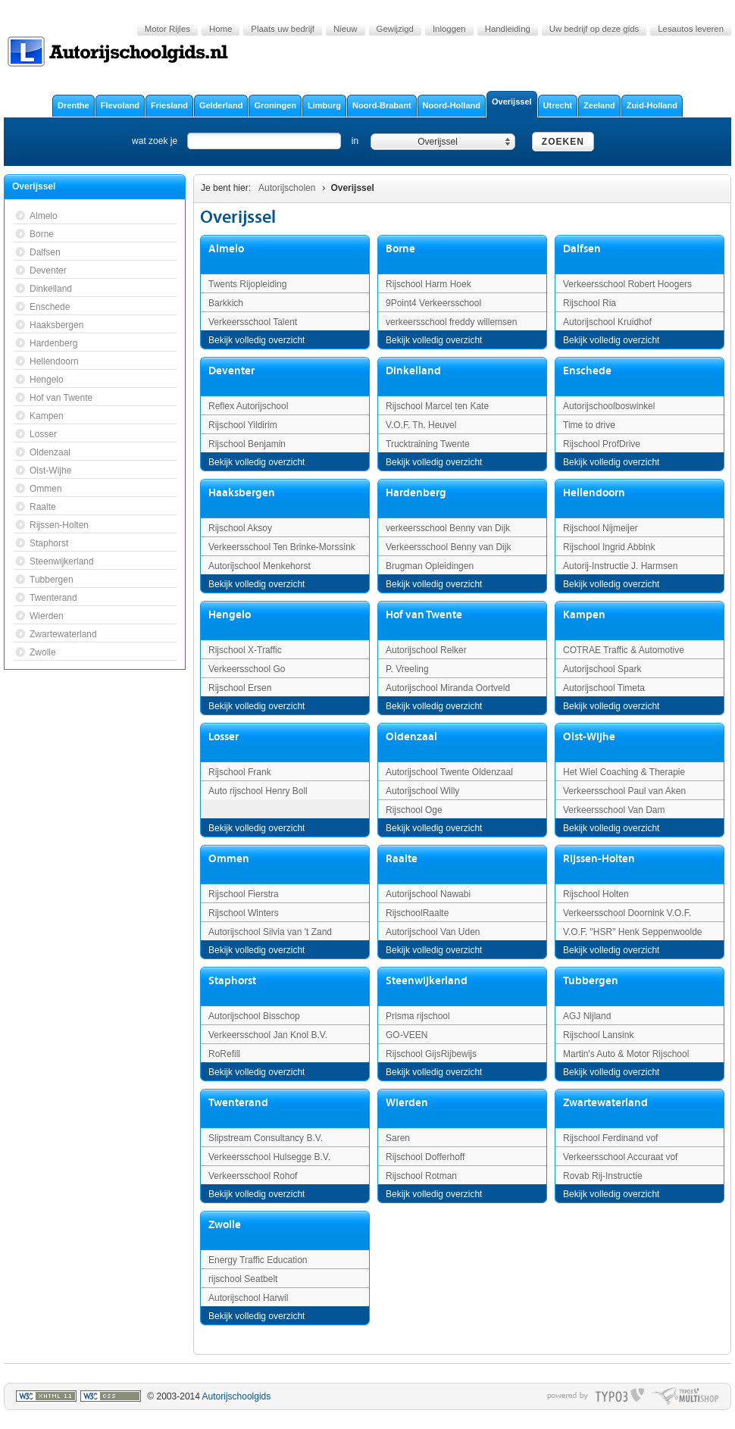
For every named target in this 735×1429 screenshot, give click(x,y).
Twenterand (238, 1102)
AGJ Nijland (587, 1016)
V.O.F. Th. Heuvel (421, 425)
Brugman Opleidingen (430, 566)
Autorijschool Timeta (604, 688)
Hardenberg (416, 492)
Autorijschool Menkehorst (259, 566)
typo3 (620, 1396)
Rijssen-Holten (599, 858)
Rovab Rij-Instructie (603, 1176)
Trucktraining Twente (428, 444)
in (355, 141)
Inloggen (449, 28)
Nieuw (345, 28)
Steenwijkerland (427, 980)
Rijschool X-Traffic (245, 650)
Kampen (584, 614)
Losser (223, 736)
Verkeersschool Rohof (252, 1176)
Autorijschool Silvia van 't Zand (270, 932)
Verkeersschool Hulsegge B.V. (269, 1157)
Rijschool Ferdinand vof (610, 1138)
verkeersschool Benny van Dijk (448, 528)
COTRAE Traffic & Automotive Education (623, 656)
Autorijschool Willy (422, 791)
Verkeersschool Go (246, 669)
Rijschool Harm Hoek (428, 284)
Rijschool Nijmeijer (600, 528)
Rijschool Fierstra (243, 894)
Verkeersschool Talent (252, 322)
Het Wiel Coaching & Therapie (624, 772)
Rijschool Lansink (598, 1035)
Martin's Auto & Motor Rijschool (626, 1054)
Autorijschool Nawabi (428, 894)
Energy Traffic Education (258, 1260)
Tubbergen (590, 980)
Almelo (226, 248)
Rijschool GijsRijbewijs (431, 1054)
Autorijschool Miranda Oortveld (448, 688)
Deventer (231, 370)
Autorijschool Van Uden (433, 932)
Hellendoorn (594, 492)
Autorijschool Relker (426, 650)
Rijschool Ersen (239, 688)
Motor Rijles (167, 28)
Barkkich (225, 303)
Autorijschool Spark (602, 669)
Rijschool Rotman (421, 1176)
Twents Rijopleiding (247, 284)
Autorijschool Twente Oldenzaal (449, 772)
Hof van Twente (424, 614)
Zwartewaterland (605, 1102)
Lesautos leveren (691, 28)
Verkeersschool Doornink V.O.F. (627, 913)
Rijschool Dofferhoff (425, 1157)
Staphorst (232, 980)
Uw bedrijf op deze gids (594, 28)
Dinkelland (413, 370)
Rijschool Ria (589, 303)
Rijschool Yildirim (242, 425)
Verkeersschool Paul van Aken (624, 791)
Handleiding (507, 28)
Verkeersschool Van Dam (614, 810)
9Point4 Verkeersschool (433, 303)
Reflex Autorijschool (248, 406)
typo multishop (685, 1396)
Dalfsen (582, 248)
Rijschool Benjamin (247, 444)
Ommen (228, 858)
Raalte (402, 858)
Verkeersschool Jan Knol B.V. (267, 1035)
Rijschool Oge (414, 810)
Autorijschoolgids (236, 1396)
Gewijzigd (395, 28)
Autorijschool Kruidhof (607, 322)
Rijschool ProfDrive (601, 444)
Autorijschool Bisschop (254, 1016)
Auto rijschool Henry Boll (258, 791)
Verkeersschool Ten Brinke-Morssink (281, 547)
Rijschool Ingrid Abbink (609, 547)
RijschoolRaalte (417, 913)
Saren (398, 1138)
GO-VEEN (406, 1035)
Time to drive (589, 425)
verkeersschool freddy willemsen (451, 322)
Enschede (587, 370)
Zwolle (224, 1224)
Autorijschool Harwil (248, 1298)
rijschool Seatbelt (242, 1279)
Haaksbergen (241, 492)
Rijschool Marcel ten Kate (437, 406)
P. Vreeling (407, 669)
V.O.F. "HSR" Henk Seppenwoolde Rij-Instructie (632, 938)
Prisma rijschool (418, 1016)
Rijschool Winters (243, 913)
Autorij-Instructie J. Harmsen (620, 566)
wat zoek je (154, 141)
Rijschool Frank (239, 772)
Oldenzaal (411, 736)
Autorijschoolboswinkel (609, 406)
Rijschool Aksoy (240, 528)
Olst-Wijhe (589, 736)
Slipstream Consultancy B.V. (265, 1138)
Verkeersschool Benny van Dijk (448, 547)
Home (220, 28)
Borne (400, 248)
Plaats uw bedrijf (282, 28)
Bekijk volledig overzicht (256, 340)
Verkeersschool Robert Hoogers (627, 284)
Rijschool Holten (596, 894)
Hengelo (229, 614)
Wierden (407, 1102)
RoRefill (224, 1054)
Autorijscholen (286, 188)
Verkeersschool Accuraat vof (620, 1157)
